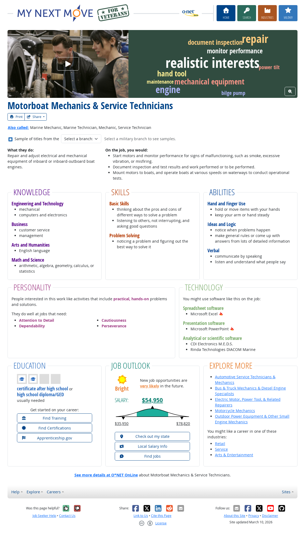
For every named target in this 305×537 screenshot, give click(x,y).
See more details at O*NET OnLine (106, 474)
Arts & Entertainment (234, 454)
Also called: (18, 127)
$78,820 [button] (183, 423)
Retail (220, 443)
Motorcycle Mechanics (235, 410)
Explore (33, 491)
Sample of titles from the (37, 138)
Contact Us (67, 515)
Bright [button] (122, 388)
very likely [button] (149, 385)
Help (15, 491)
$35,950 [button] (121, 423)
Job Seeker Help (44, 515)
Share (34, 116)
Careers (54, 491)
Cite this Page (161, 515)
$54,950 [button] (152, 400)
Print (16, 116)
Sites (286, 491)
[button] (221, 313)
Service (221, 449)
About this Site (234, 515)
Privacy (253, 515)
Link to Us (141, 515)
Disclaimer (270, 515)
